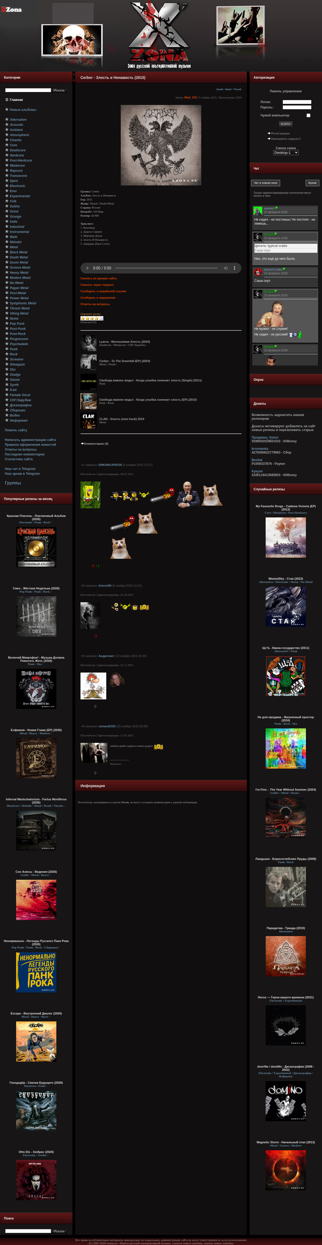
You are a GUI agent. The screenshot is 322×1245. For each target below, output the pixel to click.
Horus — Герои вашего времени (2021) (286, 997)
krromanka (260, 449)
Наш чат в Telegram (20, 469)
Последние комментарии (25, 454)
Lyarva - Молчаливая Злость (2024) (124, 341)
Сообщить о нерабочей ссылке (103, 291)
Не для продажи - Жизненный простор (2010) (286, 718)
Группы (13, 483)
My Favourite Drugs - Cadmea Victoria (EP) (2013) (286, 508)
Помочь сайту (16, 430)
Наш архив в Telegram (22, 474)
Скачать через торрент (97, 284)
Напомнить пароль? (286, 138)
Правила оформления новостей (30, 445)
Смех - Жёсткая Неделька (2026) (36, 588)
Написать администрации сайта (30, 440)
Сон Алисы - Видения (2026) (36, 871)
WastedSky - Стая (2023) (286, 578)
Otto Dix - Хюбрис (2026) (36, 1151)
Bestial (257, 460)
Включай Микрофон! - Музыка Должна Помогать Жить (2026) (36, 659)
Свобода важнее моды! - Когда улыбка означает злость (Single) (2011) (150, 380)
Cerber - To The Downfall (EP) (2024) (124, 361)
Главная (16, 100)
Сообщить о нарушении (97, 297)
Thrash (237, 89)
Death (220, 89)
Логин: (266, 102)
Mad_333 (190, 97)
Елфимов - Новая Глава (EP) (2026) (36, 730)
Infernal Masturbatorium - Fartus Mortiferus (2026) (36, 801)
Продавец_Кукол (265, 437)
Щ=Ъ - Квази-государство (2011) (285, 647)
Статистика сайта (19, 459)
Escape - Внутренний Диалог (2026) (36, 1013)
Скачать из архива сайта (98, 278)
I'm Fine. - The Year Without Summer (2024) (285, 789)
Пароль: (267, 107)
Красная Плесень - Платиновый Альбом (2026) (36, 517)
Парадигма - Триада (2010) (286, 928)
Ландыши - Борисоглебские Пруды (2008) (285, 858)
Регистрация (280, 133)
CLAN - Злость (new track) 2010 (121, 419)
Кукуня (257, 471)
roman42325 (107, 726)
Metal (228, 89)
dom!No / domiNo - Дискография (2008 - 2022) (285, 1068)
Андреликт (106, 656)
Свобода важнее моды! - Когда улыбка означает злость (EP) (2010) (148, 399)
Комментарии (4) (94, 443)
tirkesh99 (104, 585)
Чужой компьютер (275, 115)
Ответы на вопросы (21, 449)
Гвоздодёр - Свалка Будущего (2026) (36, 1082)
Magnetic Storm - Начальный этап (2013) (286, 1142)
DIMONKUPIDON (110, 464)
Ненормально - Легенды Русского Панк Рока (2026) (36, 942)
